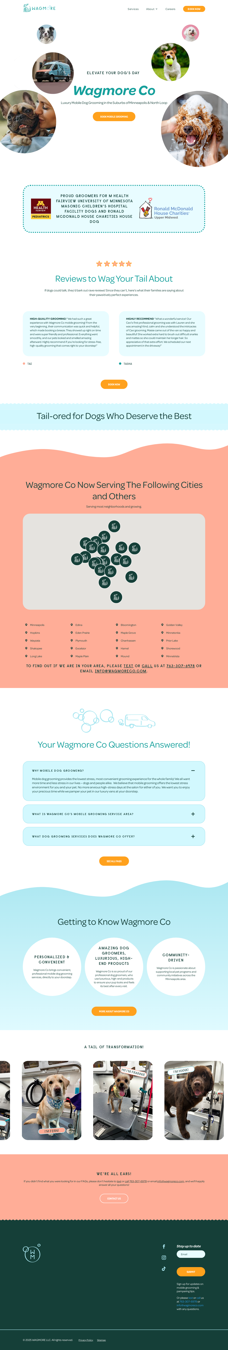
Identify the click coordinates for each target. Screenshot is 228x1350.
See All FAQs (114, 861)
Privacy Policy (86, 1340)
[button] (159, 553)
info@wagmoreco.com (121, 671)
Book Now (194, 9)
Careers (170, 9)
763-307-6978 (181, 665)
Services (133, 9)
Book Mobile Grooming (114, 116)
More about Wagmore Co (114, 1011)
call (147, 665)
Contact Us (114, 1198)
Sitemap (101, 1340)
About (150, 9)
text (128, 665)
